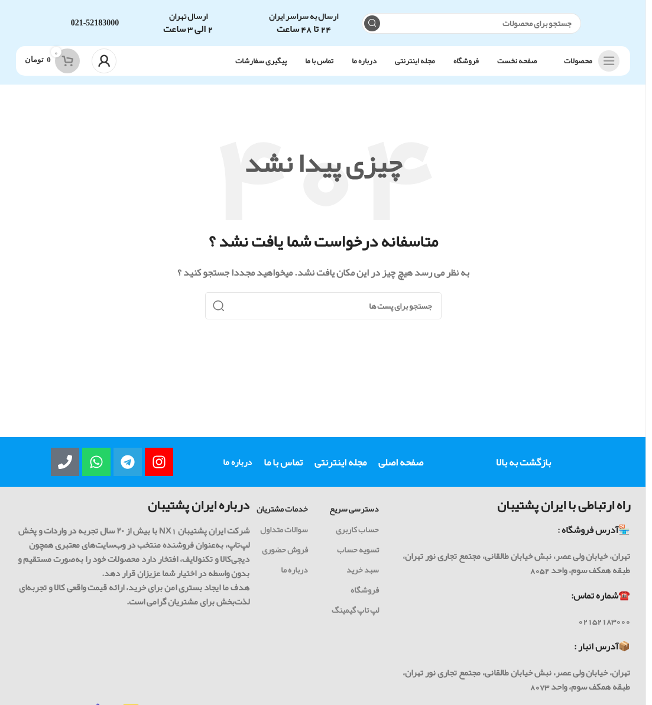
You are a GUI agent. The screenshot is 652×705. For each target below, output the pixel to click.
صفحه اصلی (400, 463)
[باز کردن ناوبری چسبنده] (588, 62)
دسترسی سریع (354, 510)
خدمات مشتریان (282, 510)
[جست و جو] (471, 24)
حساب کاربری (357, 530)
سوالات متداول (284, 530)
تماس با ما (283, 463)
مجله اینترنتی (340, 463)
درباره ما (237, 463)
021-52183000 (95, 23)
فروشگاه (365, 591)
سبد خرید (362, 570)
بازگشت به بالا (523, 463)
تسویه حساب (358, 550)
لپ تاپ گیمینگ (355, 611)
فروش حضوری (285, 550)
